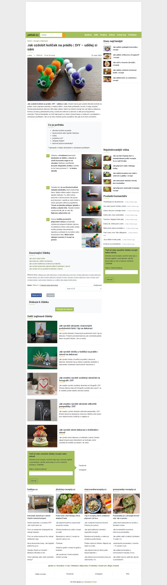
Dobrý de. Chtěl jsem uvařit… (113, 224)
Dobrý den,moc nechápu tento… (115, 211)
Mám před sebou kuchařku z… (114, 228)
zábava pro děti (44, 275)
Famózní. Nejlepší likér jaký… (114, 219)
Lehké (29, 55)
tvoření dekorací (50, 277)
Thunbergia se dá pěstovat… (113, 202)
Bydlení (88, 35)
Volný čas (121, 35)
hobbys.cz (32, 489)
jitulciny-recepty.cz (65, 489)
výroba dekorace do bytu (66, 275)
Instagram (82, 470)
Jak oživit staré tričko (37, 259)
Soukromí (102, 566)
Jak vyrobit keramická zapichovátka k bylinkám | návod (49, 266)
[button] (64, 79)
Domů (29, 41)
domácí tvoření (61, 277)
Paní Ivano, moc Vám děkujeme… (115, 233)
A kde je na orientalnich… (112, 244)
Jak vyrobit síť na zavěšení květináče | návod (45, 269)
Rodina (103, 35)
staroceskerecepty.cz (95, 489)
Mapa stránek (113, 566)
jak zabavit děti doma (69, 280)
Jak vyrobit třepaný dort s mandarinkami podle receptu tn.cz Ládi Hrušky (124, 158)
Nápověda (84, 566)
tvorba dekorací (95, 275)
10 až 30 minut (49, 55)
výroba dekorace (82, 275)
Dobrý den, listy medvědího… (114, 215)
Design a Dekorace (41, 41)
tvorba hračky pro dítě (35, 277)
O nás (67, 566)
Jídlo (96, 35)
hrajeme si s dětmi (53, 280)
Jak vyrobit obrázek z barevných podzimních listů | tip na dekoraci (75, 327)
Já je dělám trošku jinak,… (112, 240)
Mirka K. (36, 285)
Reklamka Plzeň (90, 582)
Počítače (132, 35)
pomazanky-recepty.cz (124, 489)
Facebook (82, 466)
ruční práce (42, 280)
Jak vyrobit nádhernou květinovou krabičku (45, 264)
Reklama (74, 566)
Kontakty (60, 566)
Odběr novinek (40, 574)
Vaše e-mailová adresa (37, 469)
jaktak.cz (51, 566)
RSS (127, 574)
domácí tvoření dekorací (77, 277)
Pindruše (59, 543)
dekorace (53, 275)
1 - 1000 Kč (38, 55)
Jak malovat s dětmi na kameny (40, 261)
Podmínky (93, 566)
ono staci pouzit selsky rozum (114, 206)
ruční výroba (90, 277)
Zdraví (112, 35)
